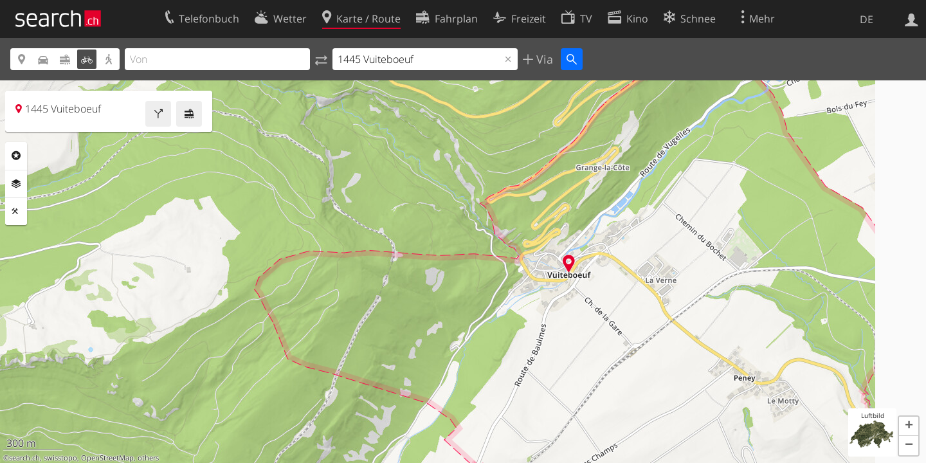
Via (543, 59)
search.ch (24, 457)
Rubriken (16, 155)
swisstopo (60, 457)
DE (866, 19)
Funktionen (16, 211)
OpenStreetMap (107, 457)
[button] (908, 426)
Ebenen (16, 183)
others (148, 457)
